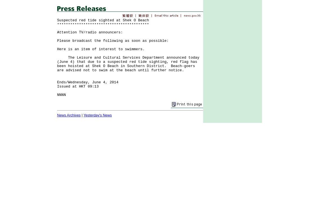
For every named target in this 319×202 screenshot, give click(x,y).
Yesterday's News (98, 115)
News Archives (69, 115)
